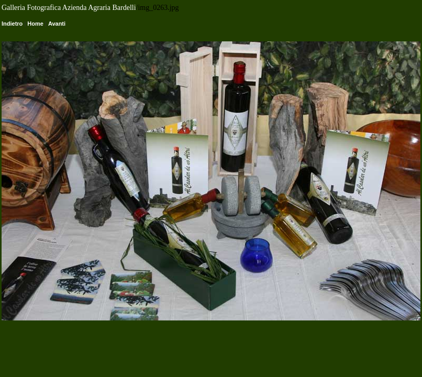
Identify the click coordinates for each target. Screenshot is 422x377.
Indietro (12, 23)
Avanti (56, 23)
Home (35, 23)
